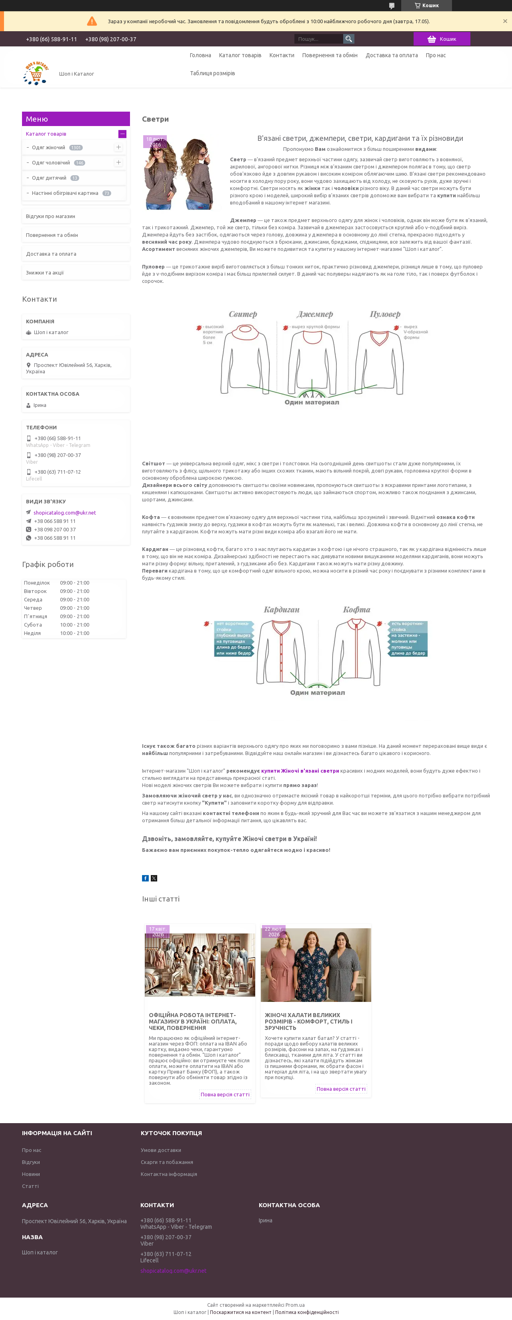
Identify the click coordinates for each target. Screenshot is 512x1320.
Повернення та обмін (330, 55)
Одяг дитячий (49, 177)
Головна (200, 55)
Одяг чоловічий (51, 162)
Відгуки (31, 1162)
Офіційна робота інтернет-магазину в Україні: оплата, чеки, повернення (193, 1021)
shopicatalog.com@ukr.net (65, 512)
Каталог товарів (240, 55)
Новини (31, 1174)
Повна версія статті (225, 1094)
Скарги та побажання (167, 1162)
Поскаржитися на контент (241, 1312)
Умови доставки (161, 1150)
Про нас (436, 55)
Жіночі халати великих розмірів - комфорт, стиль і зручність (308, 1021)
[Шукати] (348, 39)
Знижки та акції (45, 272)
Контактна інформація (169, 1174)
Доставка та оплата (392, 55)
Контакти (282, 55)
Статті (30, 1186)
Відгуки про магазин (50, 216)
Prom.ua (295, 1305)
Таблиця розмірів (212, 73)
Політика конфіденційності (307, 1312)
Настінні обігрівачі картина (65, 193)
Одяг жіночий (48, 147)
